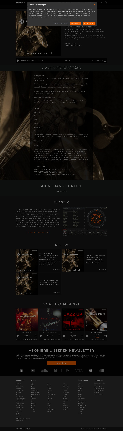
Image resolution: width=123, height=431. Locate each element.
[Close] (95, 4)
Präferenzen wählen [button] (60, 23)
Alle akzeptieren (89, 23)
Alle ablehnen (75, 23)
